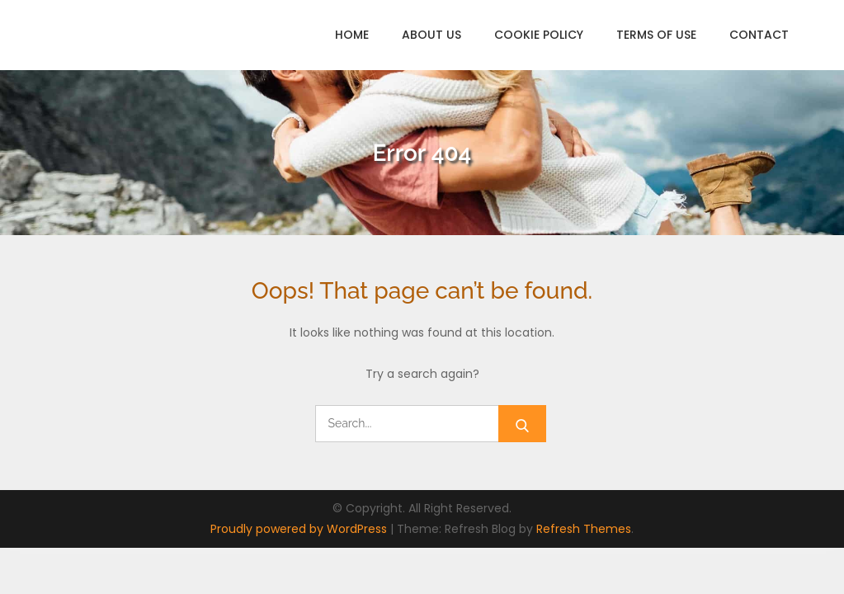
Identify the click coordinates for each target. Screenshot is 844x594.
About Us (431, 34)
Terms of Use (656, 34)
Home (352, 34)
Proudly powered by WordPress (300, 529)
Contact (759, 34)
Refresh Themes (583, 529)
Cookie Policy (538, 34)
